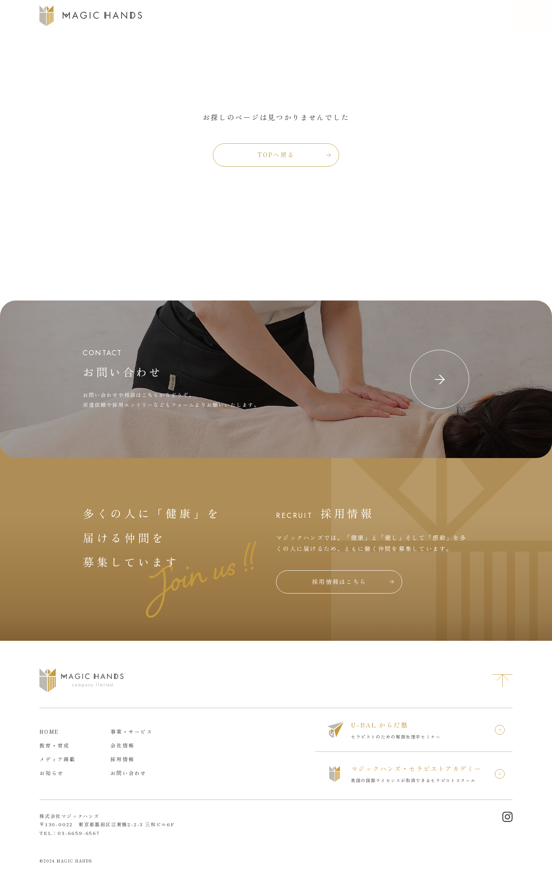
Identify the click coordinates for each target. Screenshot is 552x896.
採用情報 (415, 16)
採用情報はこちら (339, 581)
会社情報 (323, 16)
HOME (49, 731)
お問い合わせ (515, 16)
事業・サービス (228, 16)
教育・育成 (281, 16)
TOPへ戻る (275, 154)
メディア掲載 (369, 16)
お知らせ (454, 16)
